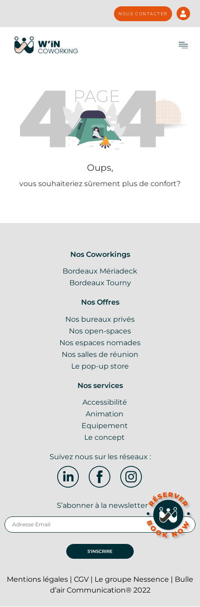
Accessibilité (104, 402)
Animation (104, 414)
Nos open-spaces (100, 331)
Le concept (104, 437)
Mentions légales (37, 579)
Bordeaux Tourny (100, 282)
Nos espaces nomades (100, 342)
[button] (183, 45)
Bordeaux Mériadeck (100, 271)
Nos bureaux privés (100, 319)
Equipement (105, 425)
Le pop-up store (100, 366)
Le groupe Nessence (132, 579)
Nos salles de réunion (100, 354)
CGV (81, 579)
